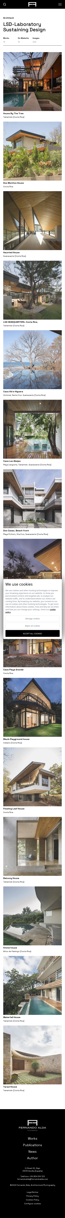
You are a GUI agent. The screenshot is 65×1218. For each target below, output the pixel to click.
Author (32, 1158)
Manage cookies (32, 618)
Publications (32, 1145)
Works (32, 1138)
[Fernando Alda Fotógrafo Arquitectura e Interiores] (32, 1125)
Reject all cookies (32, 626)
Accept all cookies (32, 633)
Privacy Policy (32, 1196)
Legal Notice (32, 1192)
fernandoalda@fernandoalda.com (32, 1179)
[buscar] (4, 4)
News (32, 1151)
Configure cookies (32, 1203)
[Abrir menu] (60, 4)
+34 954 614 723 (37, 1176)
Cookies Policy (32, 1200)
